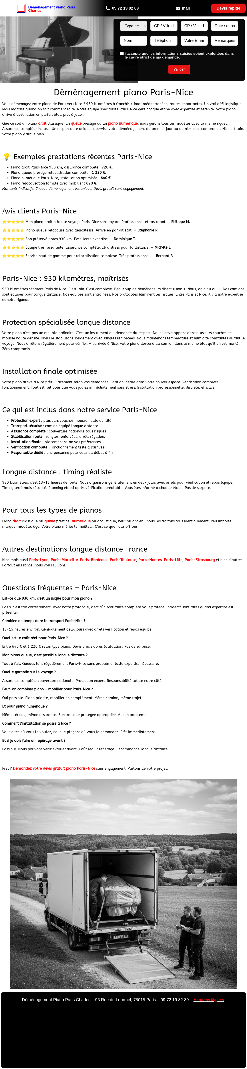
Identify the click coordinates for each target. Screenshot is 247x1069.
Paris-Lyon (38, 560)
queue (76, 123)
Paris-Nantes (150, 560)
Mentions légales (208, 1000)
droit (42, 123)
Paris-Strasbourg (200, 560)
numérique (81, 521)
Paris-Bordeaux (94, 560)
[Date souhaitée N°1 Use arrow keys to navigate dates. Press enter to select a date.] (224, 26)
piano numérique (123, 123)
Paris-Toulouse (123, 560)
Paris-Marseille (64, 560)
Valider (179, 69)
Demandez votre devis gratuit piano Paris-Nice (54, 768)
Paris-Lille (173, 560)
